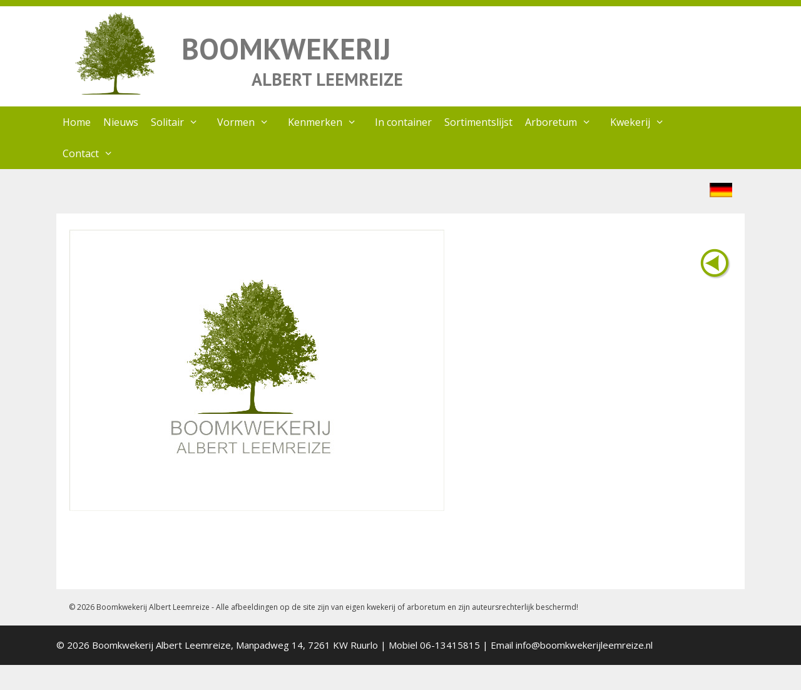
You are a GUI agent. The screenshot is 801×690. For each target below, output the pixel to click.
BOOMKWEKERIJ (285, 48)
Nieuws (120, 122)
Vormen (249, 122)
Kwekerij (643, 122)
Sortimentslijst (478, 122)
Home (77, 122)
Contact (94, 153)
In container (403, 122)
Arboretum (564, 122)
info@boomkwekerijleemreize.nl (584, 645)
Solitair (181, 122)
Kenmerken (328, 122)
